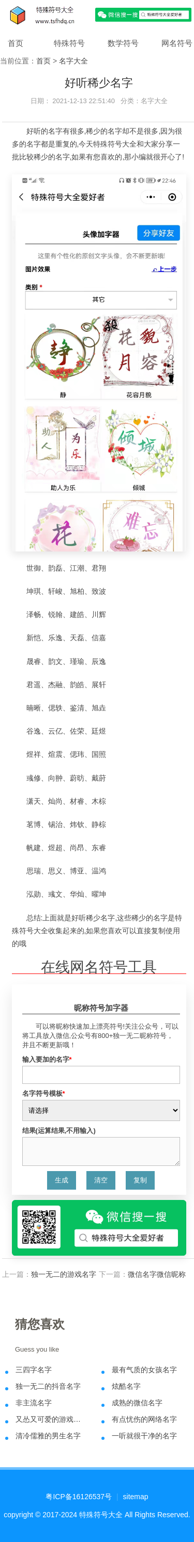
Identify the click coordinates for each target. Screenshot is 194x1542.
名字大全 (73, 61)
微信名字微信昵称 (157, 1274)
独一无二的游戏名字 (63, 1274)
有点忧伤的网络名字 (144, 1419)
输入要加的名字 (47, 1059)
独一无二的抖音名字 (48, 1386)
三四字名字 (34, 1370)
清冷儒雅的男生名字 (48, 1436)
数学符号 (123, 43)
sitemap (135, 1496)
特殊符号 (69, 43)
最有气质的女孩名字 (144, 1370)
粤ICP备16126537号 (79, 1496)
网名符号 (176, 43)
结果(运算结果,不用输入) (59, 1130)
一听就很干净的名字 (144, 1436)
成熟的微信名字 (137, 1403)
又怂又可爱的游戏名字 (51, 1419)
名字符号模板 (43, 1093)
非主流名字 (34, 1403)
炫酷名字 (126, 1386)
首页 (15, 43)
